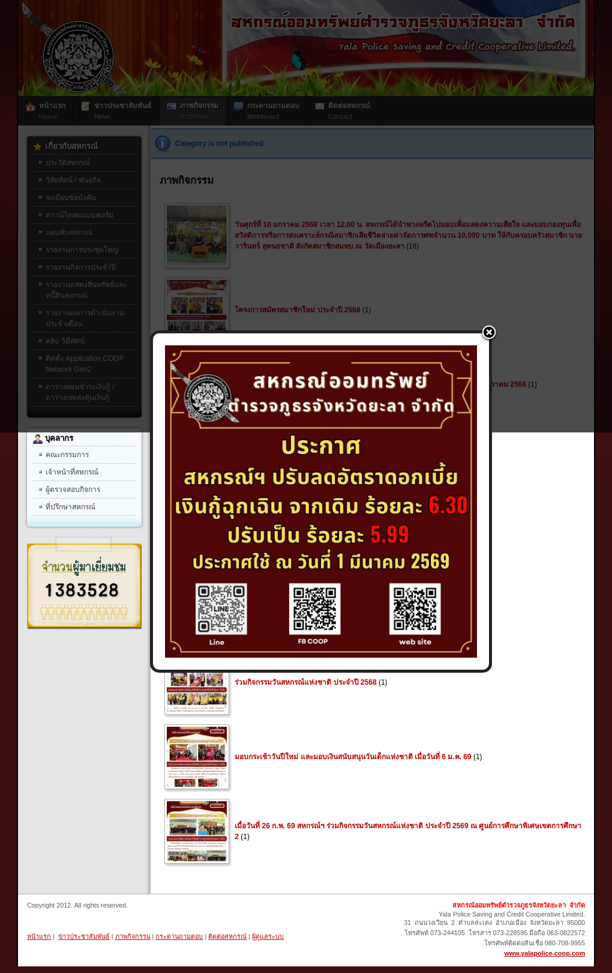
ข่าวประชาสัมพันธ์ (84, 936)
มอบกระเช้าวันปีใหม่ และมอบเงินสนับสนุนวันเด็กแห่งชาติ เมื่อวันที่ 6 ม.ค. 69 (353, 757)
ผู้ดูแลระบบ (268, 936)
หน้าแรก (39, 936)
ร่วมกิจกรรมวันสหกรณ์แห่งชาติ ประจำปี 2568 (305, 682)
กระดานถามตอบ (179, 936)
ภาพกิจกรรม (133, 936)
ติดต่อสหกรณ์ (227, 936)
